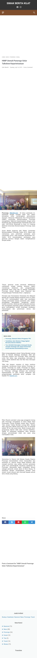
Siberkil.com (14, 213)
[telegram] (31, 522)
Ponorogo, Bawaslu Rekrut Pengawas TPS (18, 338)
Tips (5, 638)
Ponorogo (27, 617)
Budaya (4, 617)
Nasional (17, 617)
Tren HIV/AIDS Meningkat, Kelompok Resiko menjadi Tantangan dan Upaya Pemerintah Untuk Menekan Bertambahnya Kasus (18, 346)
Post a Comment (28, 67)
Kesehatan (10, 617)
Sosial (6, 635)
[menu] (4, 13)
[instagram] (20, 7)
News (22, 617)
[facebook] (17, 7)
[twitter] (12, 522)
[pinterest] (18, 522)
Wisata (6, 644)
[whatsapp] (25, 522)
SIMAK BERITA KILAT (18, 3)
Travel (33, 617)
